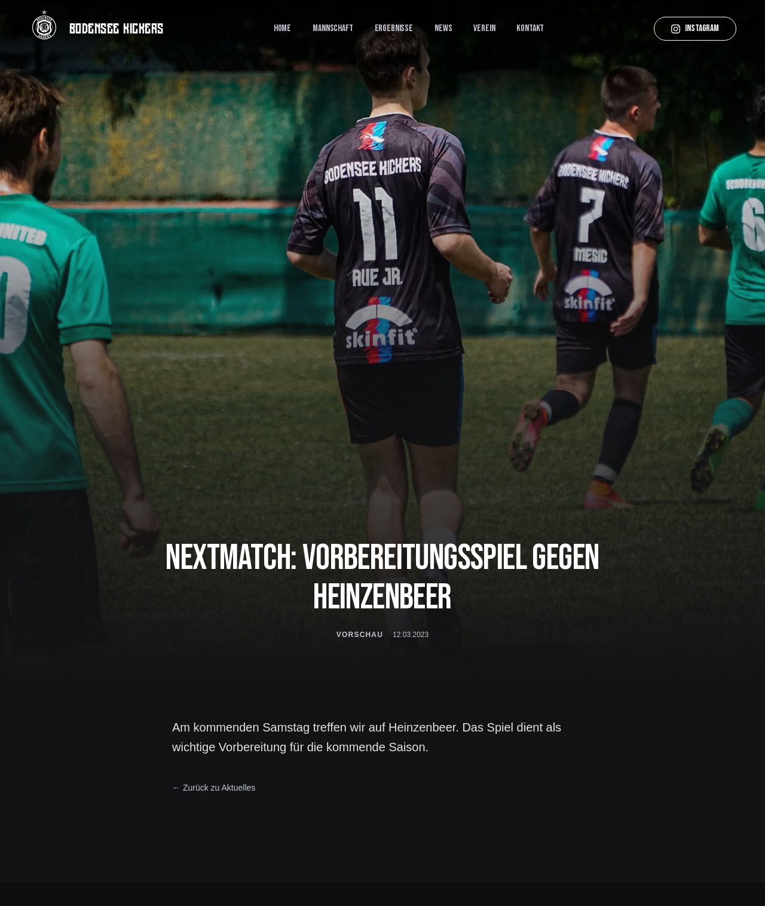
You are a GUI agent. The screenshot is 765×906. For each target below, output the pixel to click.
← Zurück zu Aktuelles (213, 787)
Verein (484, 28)
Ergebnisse (394, 28)
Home (282, 28)
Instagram (695, 28)
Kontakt (530, 28)
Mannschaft (333, 28)
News (443, 28)
